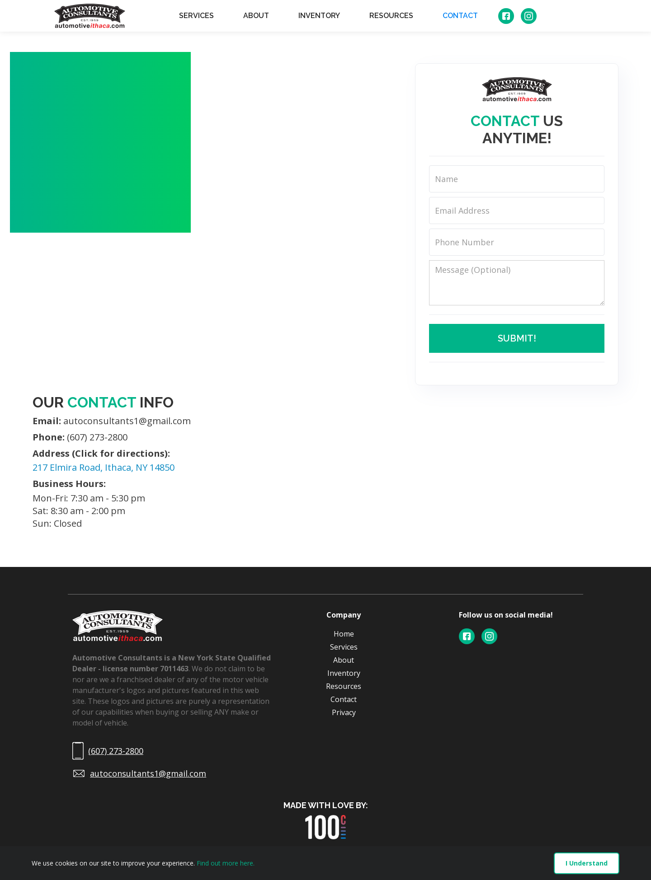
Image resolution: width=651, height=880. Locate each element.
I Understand (587, 863)
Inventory (343, 673)
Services (344, 647)
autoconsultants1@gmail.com (112, 421)
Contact (343, 699)
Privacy (344, 712)
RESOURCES (391, 15)
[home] (89, 15)
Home (344, 634)
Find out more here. (226, 863)
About (343, 660)
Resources (343, 686)
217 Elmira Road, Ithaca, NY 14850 (104, 467)
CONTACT (460, 15)
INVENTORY (319, 15)
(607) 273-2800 (80, 437)
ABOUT (256, 15)
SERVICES (196, 15)
